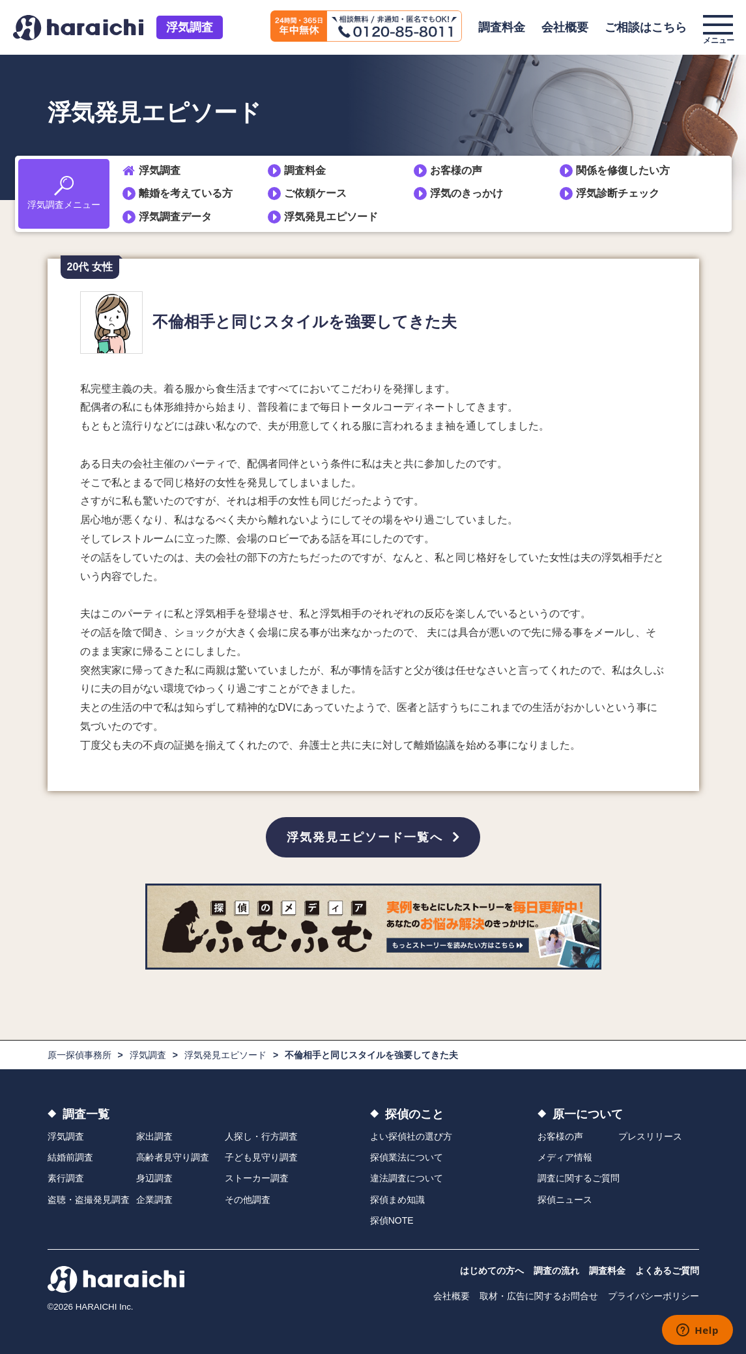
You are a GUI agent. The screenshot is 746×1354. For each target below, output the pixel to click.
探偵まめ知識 (397, 1199)
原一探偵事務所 (79, 1055)
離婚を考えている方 (186, 193)
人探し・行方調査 (261, 1136)
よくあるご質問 (667, 1271)
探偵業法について (406, 1157)
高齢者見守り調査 (172, 1157)
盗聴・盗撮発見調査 (89, 1199)
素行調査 (66, 1179)
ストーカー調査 (257, 1179)
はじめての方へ (492, 1271)
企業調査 (154, 1199)
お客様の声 (456, 170)
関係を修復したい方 (623, 170)
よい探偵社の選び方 (411, 1136)
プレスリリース (650, 1136)
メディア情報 (565, 1157)
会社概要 (564, 27)
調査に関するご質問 (579, 1179)
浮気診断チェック (617, 193)
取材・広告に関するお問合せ (539, 1296)
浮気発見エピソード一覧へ (365, 837)
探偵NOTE (392, 1220)
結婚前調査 (70, 1157)
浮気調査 (189, 27)
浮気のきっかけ (466, 193)
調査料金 (501, 27)
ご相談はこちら (646, 27)
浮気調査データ (175, 216)
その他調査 (247, 1199)
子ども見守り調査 (261, 1157)
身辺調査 (154, 1179)
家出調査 (154, 1136)
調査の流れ (556, 1271)
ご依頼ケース (315, 193)
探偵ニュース (565, 1199)
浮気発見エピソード (331, 216)
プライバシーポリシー (653, 1296)
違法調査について (406, 1179)
